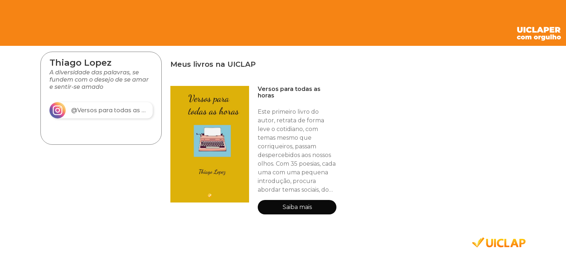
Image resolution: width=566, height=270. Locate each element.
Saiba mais (297, 207)
